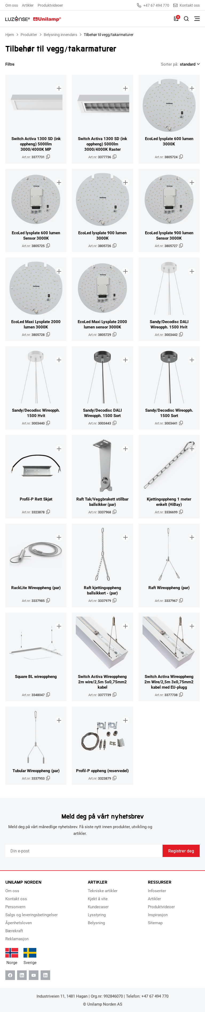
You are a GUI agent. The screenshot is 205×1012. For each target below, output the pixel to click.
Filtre (13, 64)
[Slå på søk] (186, 18)
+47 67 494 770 (153, 5)
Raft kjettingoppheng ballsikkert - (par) (102, 590)
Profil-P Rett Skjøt (36, 499)
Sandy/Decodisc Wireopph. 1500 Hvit (36, 412)
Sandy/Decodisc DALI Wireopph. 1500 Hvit (169, 324)
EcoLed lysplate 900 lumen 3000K (102, 235)
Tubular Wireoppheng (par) (36, 770)
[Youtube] (33, 975)
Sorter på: (169, 64)
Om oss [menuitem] (11, 5)
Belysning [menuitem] (96, 922)
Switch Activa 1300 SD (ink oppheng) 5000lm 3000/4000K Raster (102, 144)
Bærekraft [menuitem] (14, 930)
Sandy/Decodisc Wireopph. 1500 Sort (169, 412)
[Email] (84, 851)
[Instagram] (45, 975)
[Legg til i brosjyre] (57, 83)
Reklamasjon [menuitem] (17, 938)
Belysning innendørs (60, 34)
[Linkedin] (22, 975)
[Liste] (176, 19)
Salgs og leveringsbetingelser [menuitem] (31, 914)
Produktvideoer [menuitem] (50, 5)
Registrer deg (181, 851)
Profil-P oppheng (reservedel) (102, 770)
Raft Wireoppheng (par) (169, 587)
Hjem (9, 34)
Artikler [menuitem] (28, 5)
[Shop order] (189, 64)
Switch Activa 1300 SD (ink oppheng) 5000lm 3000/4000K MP (36, 144)
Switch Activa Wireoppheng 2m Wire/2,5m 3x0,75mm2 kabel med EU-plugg (169, 682)
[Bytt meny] (197, 18)
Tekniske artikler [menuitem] (102, 890)
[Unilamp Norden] (33, 18)
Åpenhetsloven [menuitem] (18, 922)
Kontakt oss (186, 5)
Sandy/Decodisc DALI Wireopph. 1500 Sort (102, 412)
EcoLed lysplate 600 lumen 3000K (169, 141)
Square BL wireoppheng (36, 676)
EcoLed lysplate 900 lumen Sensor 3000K (169, 235)
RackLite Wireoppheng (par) (36, 587)
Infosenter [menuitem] (157, 890)
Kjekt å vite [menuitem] (98, 898)
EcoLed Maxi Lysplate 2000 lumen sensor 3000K (102, 324)
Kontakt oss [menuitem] (16, 898)
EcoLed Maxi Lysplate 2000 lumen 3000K (36, 324)
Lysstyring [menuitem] (97, 914)
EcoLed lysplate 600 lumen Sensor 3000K (36, 235)
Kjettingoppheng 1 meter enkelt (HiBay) (169, 501)
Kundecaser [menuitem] (98, 906)
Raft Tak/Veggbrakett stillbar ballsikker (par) (102, 501)
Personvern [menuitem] (15, 906)
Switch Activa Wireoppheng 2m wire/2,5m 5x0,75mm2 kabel (102, 682)
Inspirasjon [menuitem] (158, 914)
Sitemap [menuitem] (155, 922)
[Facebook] (10, 975)
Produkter (29, 34)
